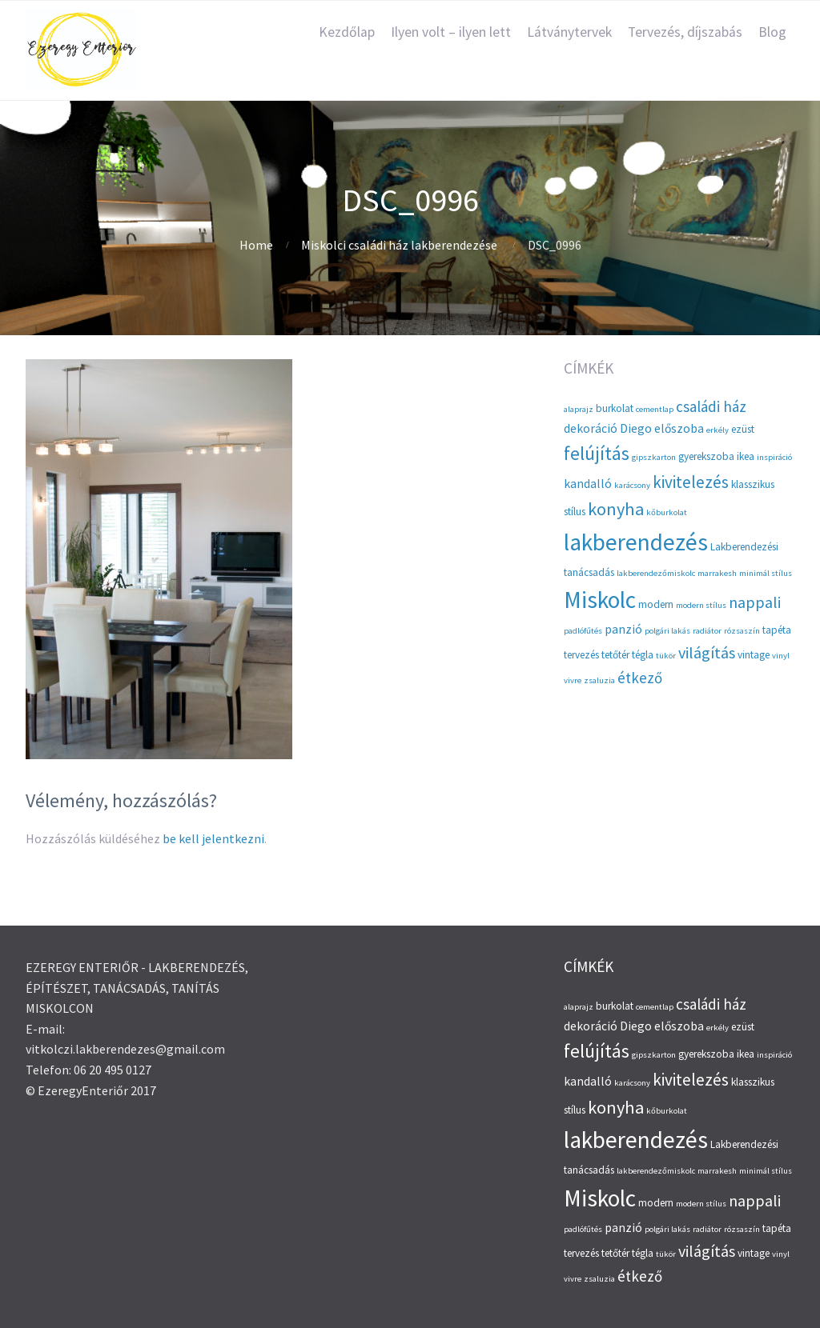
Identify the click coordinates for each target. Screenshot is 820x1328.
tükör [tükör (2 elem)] (666, 655)
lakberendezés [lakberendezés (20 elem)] (636, 542)
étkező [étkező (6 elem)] (639, 677)
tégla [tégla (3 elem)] (642, 655)
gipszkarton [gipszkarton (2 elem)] (654, 457)
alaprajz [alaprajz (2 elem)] (578, 409)
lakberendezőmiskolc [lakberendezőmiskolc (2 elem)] (656, 573)
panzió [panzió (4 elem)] (623, 629)
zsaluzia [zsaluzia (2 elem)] (599, 680)
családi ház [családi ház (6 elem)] (711, 406)
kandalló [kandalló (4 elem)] (588, 483)
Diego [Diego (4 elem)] (636, 428)
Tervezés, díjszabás (685, 32)
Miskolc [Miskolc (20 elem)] (600, 599)
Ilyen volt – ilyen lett (451, 32)
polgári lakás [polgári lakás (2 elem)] (667, 631)
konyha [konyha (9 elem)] (616, 509)
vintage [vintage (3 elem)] (754, 655)
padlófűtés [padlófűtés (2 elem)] (583, 631)
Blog (772, 32)
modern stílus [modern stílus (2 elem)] (701, 605)
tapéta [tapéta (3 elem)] (776, 630)
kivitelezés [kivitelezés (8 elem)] (691, 482)
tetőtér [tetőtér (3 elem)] (615, 655)
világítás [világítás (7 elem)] (706, 652)
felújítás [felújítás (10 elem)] (596, 453)
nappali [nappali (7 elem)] (755, 602)
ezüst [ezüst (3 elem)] (742, 429)
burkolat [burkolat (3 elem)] (614, 408)
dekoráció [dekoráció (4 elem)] (590, 428)
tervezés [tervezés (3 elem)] (581, 655)
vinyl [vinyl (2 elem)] (781, 655)
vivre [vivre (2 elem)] (572, 680)
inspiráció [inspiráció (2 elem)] (774, 457)
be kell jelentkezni (213, 838)
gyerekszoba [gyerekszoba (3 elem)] (706, 456)
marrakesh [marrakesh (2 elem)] (717, 573)
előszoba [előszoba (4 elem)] (679, 428)
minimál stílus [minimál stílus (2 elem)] (765, 573)
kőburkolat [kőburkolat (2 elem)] (666, 512)
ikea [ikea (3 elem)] (745, 456)
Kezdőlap (347, 32)
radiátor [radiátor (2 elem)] (707, 631)
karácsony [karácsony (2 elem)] (632, 485)
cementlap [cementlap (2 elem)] (654, 409)
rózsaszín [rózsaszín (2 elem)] (742, 631)
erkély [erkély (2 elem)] (717, 430)
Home (256, 245)
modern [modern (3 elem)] (655, 604)
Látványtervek (569, 32)
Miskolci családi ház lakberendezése (399, 245)
